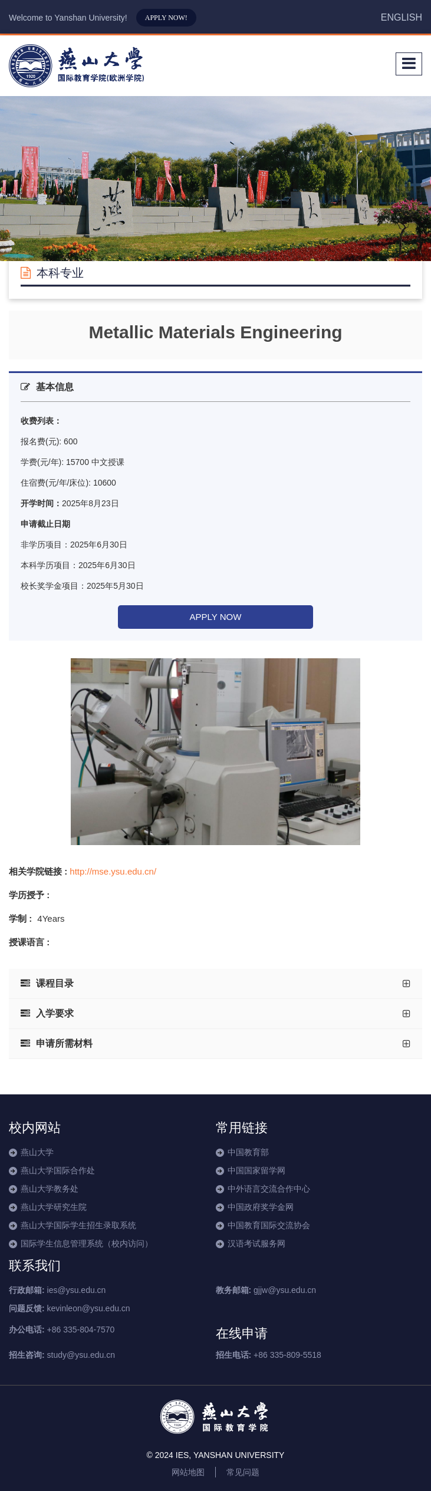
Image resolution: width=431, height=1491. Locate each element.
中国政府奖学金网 (261, 1207)
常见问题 (242, 1472)
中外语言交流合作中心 (269, 1188)
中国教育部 (248, 1152)
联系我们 (35, 1265)
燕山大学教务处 (49, 1188)
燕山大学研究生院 (54, 1207)
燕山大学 (37, 1152)
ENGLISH (401, 17)
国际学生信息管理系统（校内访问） (87, 1243)
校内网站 (35, 1127)
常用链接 (242, 1127)
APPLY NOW (216, 617)
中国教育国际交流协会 (269, 1225)
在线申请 (242, 1333)
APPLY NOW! (166, 18)
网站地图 (188, 1472)
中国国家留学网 (256, 1170)
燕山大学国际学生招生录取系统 (78, 1225)
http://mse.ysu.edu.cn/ (113, 871)
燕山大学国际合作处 (58, 1170)
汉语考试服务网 (256, 1243)
